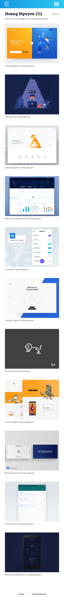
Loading (8, 269)
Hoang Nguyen (27, 66)
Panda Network (39, 594)
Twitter (21, 594)
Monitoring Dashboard (15, 219)
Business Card (11, 473)
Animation (9, 117)
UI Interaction (11, 524)
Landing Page (11, 66)
